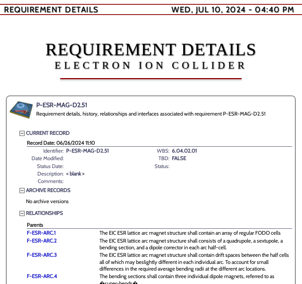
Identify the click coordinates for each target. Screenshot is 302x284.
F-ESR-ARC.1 (41, 233)
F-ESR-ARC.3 (42, 255)
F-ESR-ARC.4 (42, 276)
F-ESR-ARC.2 (42, 240)
